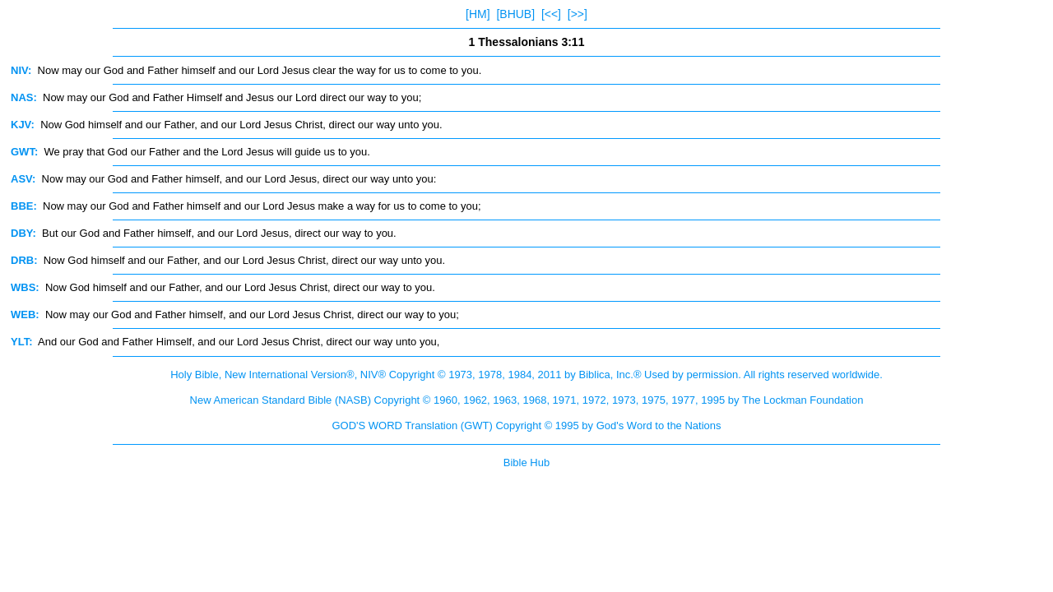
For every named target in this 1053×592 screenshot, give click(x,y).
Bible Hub (526, 462)
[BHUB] (515, 14)
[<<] (551, 14)
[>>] (577, 14)
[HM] (478, 14)
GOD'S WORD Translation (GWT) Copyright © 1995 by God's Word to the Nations (526, 425)
